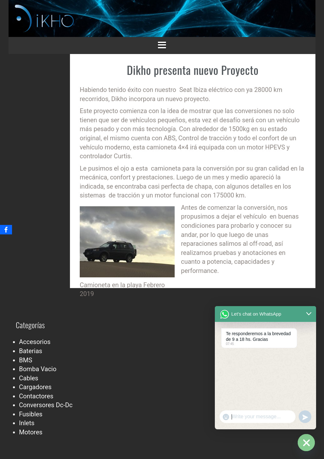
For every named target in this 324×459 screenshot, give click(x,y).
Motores (30, 432)
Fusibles (30, 414)
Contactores (36, 396)
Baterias (30, 351)
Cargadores (35, 387)
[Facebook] (6, 229)
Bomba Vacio (37, 369)
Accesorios (35, 342)
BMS (25, 360)
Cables (28, 378)
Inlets (26, 423)
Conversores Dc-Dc (45, 405)
